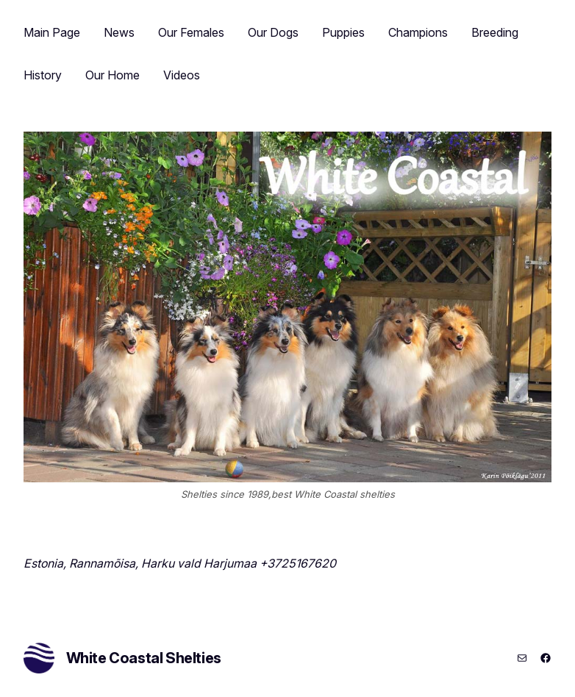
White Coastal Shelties (143, 658)
